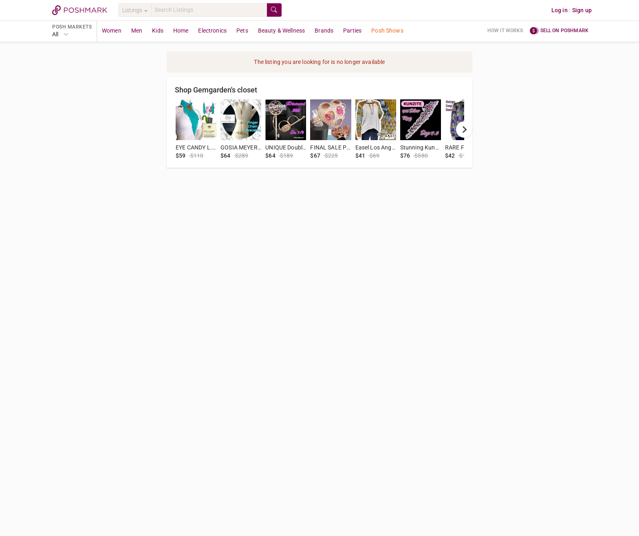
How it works (505, 30)
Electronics (212, 30)
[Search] (209, 10)
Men (136, 30)
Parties (352, 30)
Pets (242, 30)
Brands (324, 30)
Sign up (582, 10)
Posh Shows (387, 30)
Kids (157, 30)
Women (111, 30)
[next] (464, 129)
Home (181, 30)
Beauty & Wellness (281, 30)
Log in (559, 10)
